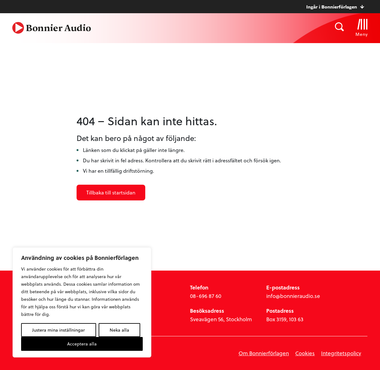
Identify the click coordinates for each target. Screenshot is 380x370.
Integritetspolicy (341, 353)
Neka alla (119, 330)
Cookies (305, 353)
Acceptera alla (82, 343)
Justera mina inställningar (58, 330)
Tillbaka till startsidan (110, 192)
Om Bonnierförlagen (264, 353)
